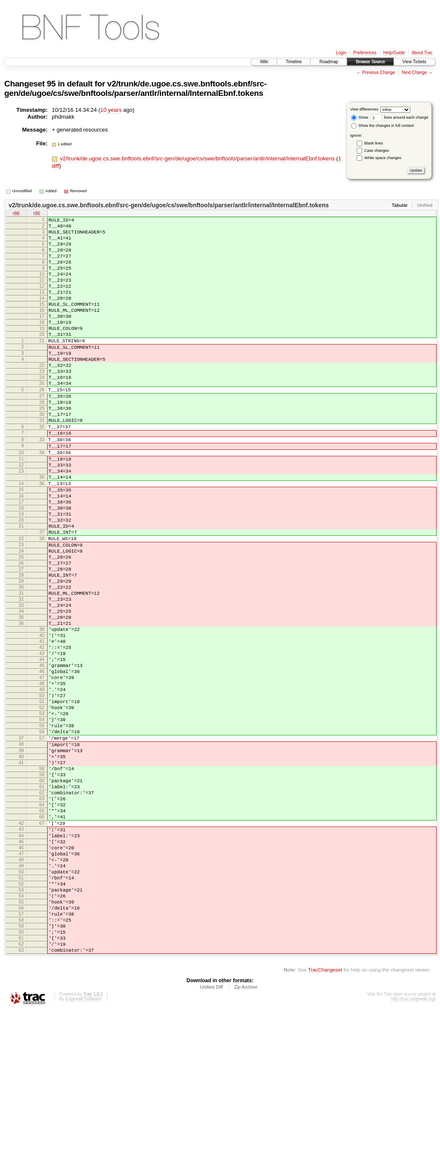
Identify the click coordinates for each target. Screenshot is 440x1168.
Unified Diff (211, 1144)
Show (359, 117)
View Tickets (414, 61)
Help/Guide (394, 52)
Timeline (294, 61)
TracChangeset (325, 1127)
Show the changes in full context (382, 125)
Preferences (364, 52)
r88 (16, 214)
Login (341, 52)
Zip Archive (245, 1144)
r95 (37, 214)
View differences (364, 109)
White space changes (382, 158)
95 (51, 83)
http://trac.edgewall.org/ (413, 1156)
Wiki (264, 61)
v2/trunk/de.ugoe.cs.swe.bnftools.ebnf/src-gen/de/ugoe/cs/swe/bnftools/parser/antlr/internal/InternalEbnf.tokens (135, 88)
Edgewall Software (83, 1156)
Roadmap (328, 61)
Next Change (414, 72)
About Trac (422, 52)
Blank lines (373, 143)
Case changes (376, 150)
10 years (111, 110)
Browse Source (370, 61)
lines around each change (399, 117)
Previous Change (378, 72)
